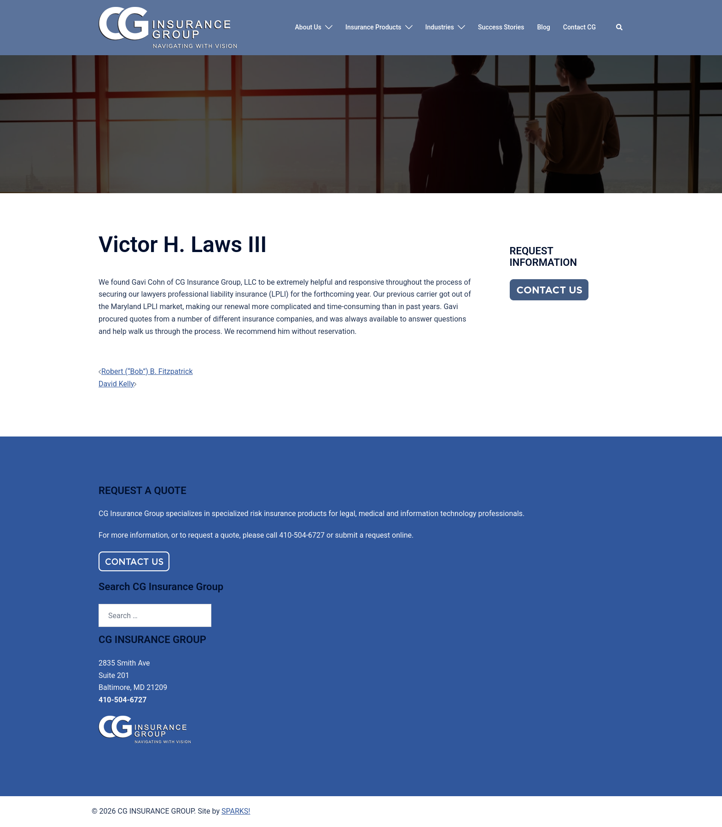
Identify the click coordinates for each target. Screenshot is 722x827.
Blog (543, 27)
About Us (308, 27)
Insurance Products (373, 27)
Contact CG (579, 27)
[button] (619, 27)
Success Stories (501, 27)
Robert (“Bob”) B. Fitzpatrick (147, 371)
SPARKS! (235, 811)
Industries (439, 27)
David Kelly (116, 383)
